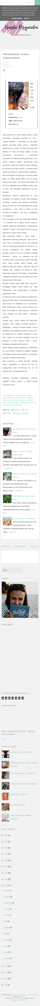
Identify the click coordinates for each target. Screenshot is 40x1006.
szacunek (7, 405)
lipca (5, 921)
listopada (6, 897)
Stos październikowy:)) (18, 805)
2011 (5, 978)
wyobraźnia (17, 405)
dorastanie (27, 395)
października (8, 903)
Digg (25, 413)
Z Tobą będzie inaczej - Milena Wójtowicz (24, 784)
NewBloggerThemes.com (20, 1000)
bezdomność (9, 395)
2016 (5, 873)
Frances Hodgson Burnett (14, 400)
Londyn (30, 400)
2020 (5, 848)
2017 (5, 866)
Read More (8, 468)
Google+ (7, 413)
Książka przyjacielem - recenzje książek (25, 995)
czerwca (6, 927)
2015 (5, 879)
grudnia (6, 890)
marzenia (15, 403)
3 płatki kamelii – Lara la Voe (20, 794)
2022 (5, 835)
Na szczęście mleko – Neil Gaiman (24, 518)
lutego (6, 952)
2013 (5, 966)
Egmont (20, 117)
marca (6, 946)
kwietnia (6, 940)
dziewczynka (20, 398)
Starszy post (34, 546)
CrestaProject (17, 998)
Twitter (25, 410)
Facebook (16, 410)
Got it (26, 19)
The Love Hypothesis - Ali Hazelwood (23, 773)
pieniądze (24, 403)
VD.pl (3, 739)
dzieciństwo (8, 398)
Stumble (17, 413)
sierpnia (6, 915)
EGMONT (30, 398)
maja (5, 933)
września (6, 909)
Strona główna (20, 546)
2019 (5, 854)
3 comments (8, 66)
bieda (18, 395)
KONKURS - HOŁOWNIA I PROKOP (22, 752)
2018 (5, 860)
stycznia (6, 958)
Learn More (17, 19)
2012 (5, 972)
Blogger (24, 996)
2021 (5, 841)
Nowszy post (5, 546)
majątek (6, 403)
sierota (32, 403)
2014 (5, 885)
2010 (5, 985)
